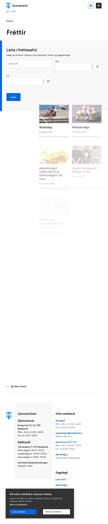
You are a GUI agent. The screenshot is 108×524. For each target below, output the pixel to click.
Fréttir (13, 11)
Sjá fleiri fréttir (18, 386)
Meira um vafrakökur (18, 504)
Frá (57, 61)
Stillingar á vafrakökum (53, 512)
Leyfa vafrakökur (19, 512)
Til (7, 76)
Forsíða (7, 11)
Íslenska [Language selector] (91, 5)
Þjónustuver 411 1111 (70, 445)
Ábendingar (70, 456)
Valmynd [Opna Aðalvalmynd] (99, 5)
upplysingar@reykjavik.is (70, 435)
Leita (13, 97)
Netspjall (70, 424)
